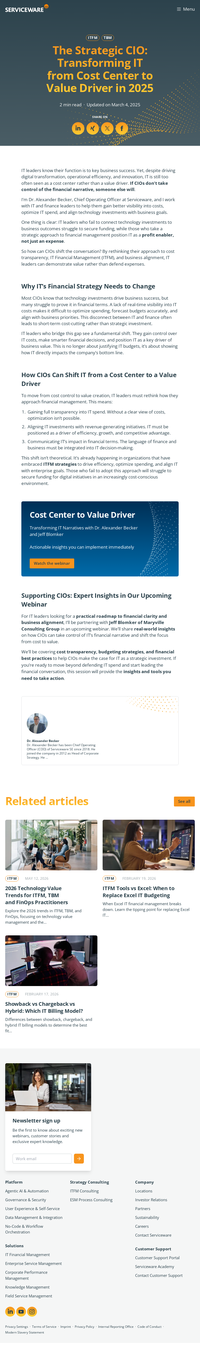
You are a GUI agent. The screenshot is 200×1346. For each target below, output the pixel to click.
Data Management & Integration (34, 1217)
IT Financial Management (27, 1254)
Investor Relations (151, 1199)
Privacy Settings (16, 1326)
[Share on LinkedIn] (78, 128)
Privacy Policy (84, 1326)
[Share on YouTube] (21, 1312)
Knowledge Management (27, 1287)
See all (184, 801)
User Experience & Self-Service (32, 1208)
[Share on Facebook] (122, 128)
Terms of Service (44, 1326)
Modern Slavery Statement (24, 1332)
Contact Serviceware (153, 1235)
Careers (142, 1226)
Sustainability (147, 1217)
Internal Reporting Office (116, 1326)
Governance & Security (25, 1199)
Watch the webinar (52, 563)
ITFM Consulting (84, 1190)
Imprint (65, 1326)
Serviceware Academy (154, 1266)
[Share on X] (92, 128)
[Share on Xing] (107, 128)
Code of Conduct (149, 1326)
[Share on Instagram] (32, 1312)
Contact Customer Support (159, 1275)
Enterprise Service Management (33, 1263)
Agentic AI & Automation (27, 1190)
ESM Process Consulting (91, 1199)
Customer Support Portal (157, 1257)
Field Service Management (28, 1295)
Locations (143, 1190)
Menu (185, 9)
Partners (142, 1208)
